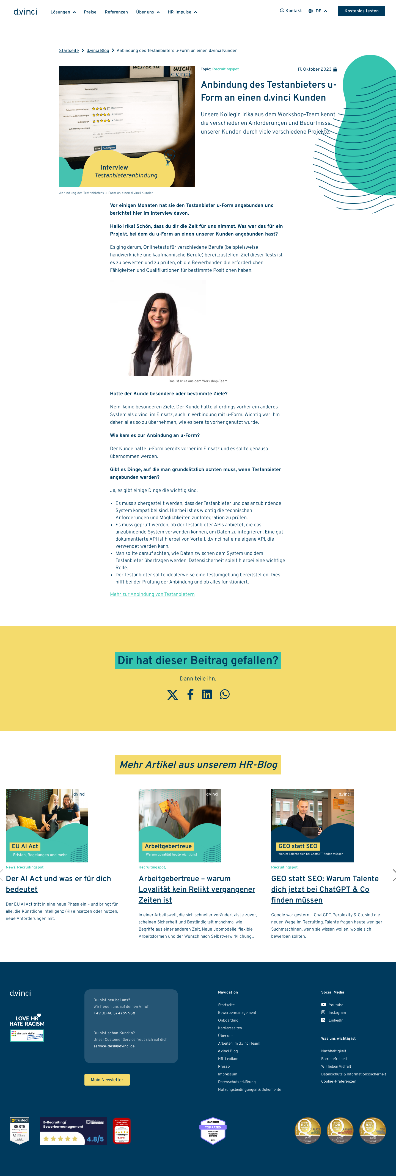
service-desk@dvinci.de (114, 1046)
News (10, 867)
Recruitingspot (225, 69)
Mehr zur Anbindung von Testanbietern (152, 594)
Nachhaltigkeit (333, 1051)
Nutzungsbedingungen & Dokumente (249, 1090)
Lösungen (60, 12)
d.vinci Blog (98, 51)
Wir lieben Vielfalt (336, 1066)
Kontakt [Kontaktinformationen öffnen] (291, 11)
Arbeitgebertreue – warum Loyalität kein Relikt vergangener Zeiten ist (197, 890)
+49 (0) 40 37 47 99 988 (114, 1013)
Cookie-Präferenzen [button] (338, 1081)
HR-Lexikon (228, 1059)
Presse (224, 1066)
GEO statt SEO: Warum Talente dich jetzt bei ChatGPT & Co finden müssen (325, 890)
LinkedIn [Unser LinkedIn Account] (332, 1020)
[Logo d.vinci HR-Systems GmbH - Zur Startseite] (25, 12)
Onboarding (228, 1020)
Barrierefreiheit (334, 1059)
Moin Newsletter (107, 1080)
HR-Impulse (179, 12)
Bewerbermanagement (237, 1013)
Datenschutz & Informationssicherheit (353, 1074)
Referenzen (116, 12)
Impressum (227, 1074)
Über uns (145, 12)
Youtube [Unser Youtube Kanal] (332, 1005)
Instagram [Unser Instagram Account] (333, 1013)
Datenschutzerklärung (237, 1082)
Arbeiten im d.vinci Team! (239, 1043)
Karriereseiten (230, 1028)
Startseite (69, 51)
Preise (90, 12)
